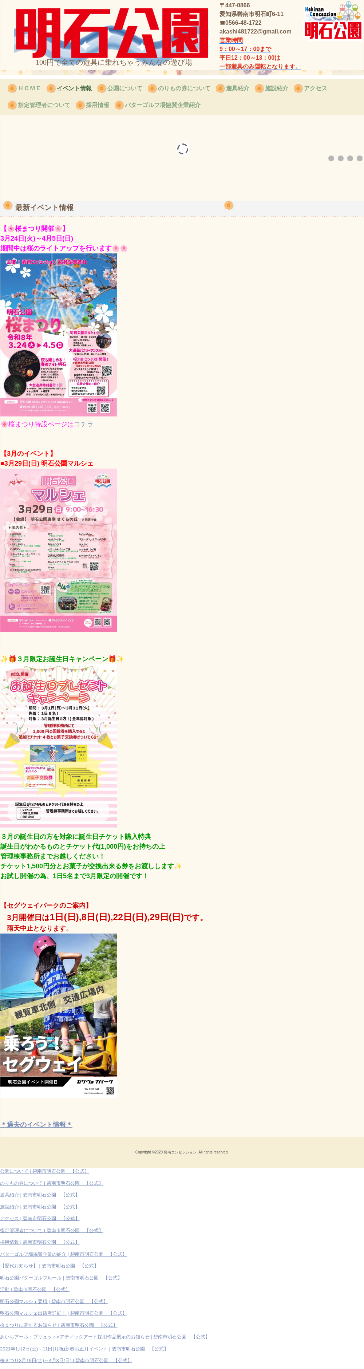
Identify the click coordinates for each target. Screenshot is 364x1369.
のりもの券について (184, 88)
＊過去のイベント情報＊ (36, 1124)
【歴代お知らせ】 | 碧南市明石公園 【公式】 (49, 1266)
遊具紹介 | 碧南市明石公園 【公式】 (40, 1195)
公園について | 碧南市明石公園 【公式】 (44, 1171)
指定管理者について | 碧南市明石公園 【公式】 (51, 1230)
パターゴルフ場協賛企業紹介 (163, 105)
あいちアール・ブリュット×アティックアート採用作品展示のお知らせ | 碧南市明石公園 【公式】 (105, 1337)
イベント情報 (74, 88)
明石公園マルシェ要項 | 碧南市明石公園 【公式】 (54, 1301)
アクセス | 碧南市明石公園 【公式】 (40, 1218)
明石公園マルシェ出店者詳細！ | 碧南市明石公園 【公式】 (63, 1313)
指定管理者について (44, 105)
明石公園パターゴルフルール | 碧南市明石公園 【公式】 (61, 1278)
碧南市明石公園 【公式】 (70, 28)
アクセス (315, 88)
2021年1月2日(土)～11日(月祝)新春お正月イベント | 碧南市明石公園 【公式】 (84, 1349)
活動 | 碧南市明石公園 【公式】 (35, 1289)
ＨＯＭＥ (29, 88)
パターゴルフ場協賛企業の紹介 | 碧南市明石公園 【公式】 (63, 1254)
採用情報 (97, 105)
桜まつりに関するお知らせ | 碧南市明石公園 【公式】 (59, 1325)
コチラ (84, 424)
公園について (124, 88)
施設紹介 (276, 88)
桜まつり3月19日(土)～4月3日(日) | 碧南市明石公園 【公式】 (66, 1360)
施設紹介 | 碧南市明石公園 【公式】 (40, 1207)
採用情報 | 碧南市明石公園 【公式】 (40, 1242)
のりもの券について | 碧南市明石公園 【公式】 (51, 1183)
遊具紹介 (237, 88)
